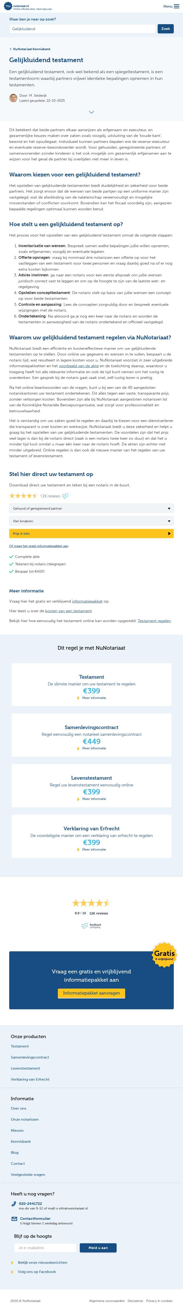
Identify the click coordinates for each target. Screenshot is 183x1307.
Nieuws (17, 1130)
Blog (14, 1152)
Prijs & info (21, 533)
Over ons (18, 1108)
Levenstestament (25, 1068)
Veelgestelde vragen (28, 1174)
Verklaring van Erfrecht (30, 1079)
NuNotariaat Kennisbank (29, 49)
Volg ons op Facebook (33, 1271)
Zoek (165, 28)
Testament (20, 1046)
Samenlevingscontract (30, 1057)
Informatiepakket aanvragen (91, 993)
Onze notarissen (25, 1119)
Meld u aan (98, 1248)
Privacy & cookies (159, 1301)
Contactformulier (35, 1218)
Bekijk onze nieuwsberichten (39, 1262)
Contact (18, 1163)
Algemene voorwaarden (107, 1301)
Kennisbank (21, 1141)
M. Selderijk (38, 95)
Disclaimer (135, 1301)
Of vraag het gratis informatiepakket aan (38, 546)
